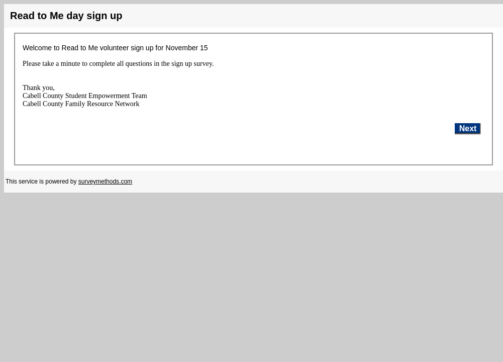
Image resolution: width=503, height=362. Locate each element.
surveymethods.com (105, 181)
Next (468, 128)
